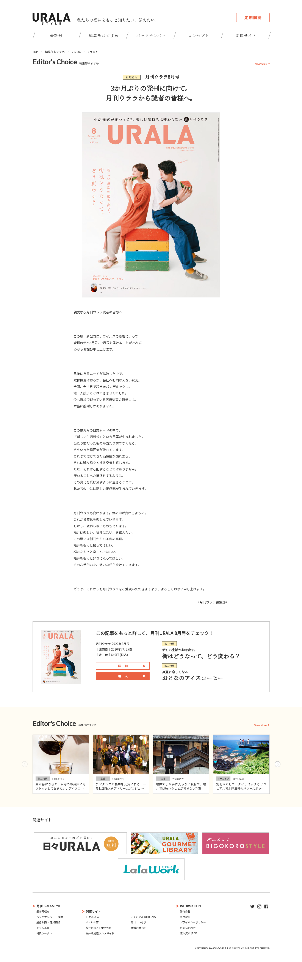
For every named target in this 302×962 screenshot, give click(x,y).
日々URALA (92, 917)
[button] (277, 764)
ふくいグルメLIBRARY (143, 917)
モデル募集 (42, 928)
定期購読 (252, 17)
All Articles (260, 64)
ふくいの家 (92, 922)
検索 (60, 917)
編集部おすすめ (104, 35)
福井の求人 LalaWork (98, 928)
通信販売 (41, 922)
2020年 (76, 52)
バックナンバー (151, 35)
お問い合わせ (188, 928)
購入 (124, 676)
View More (260, 725)
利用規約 (185, 917)
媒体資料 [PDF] (188, 933)
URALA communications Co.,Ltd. (232, 947)
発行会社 (185, 911)
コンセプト (198, 35)
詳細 (124, 666)
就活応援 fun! (138, 928)
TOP (35, 52)
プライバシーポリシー (193, 922)
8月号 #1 (93, 52)
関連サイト (246, 35)
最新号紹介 (42, 911)
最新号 (56, 35)
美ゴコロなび (138, 922)
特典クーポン (44, 933)
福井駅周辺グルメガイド (100, 933)
